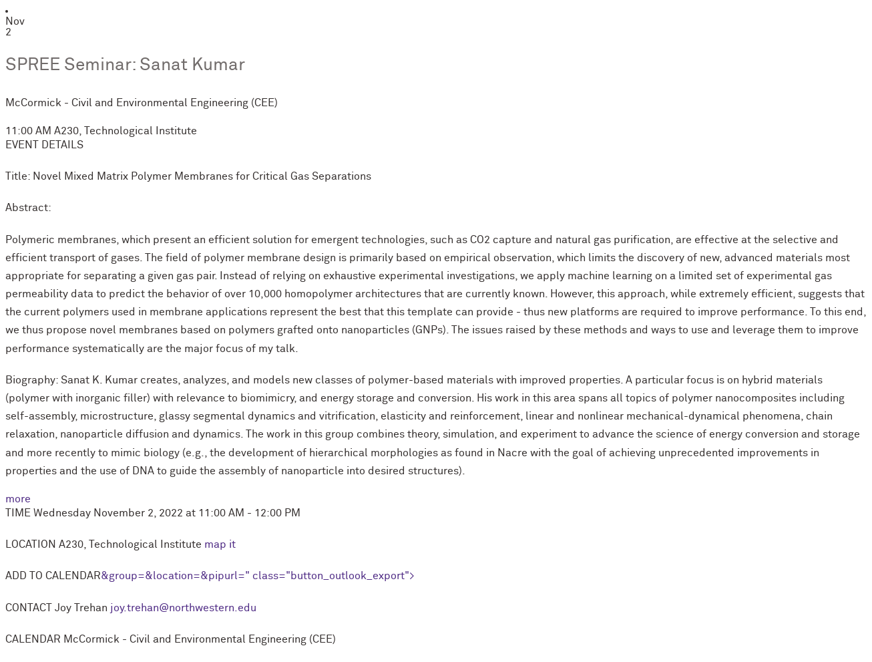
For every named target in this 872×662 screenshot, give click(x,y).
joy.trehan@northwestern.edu (183, 608)
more (18, 499)
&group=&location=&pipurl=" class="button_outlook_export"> (258, 575)
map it (220, 544)
